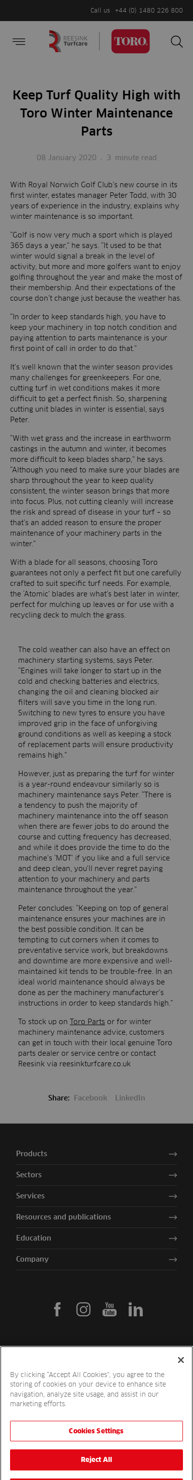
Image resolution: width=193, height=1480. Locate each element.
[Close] (181, 1372)
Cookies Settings (96, 1442)
